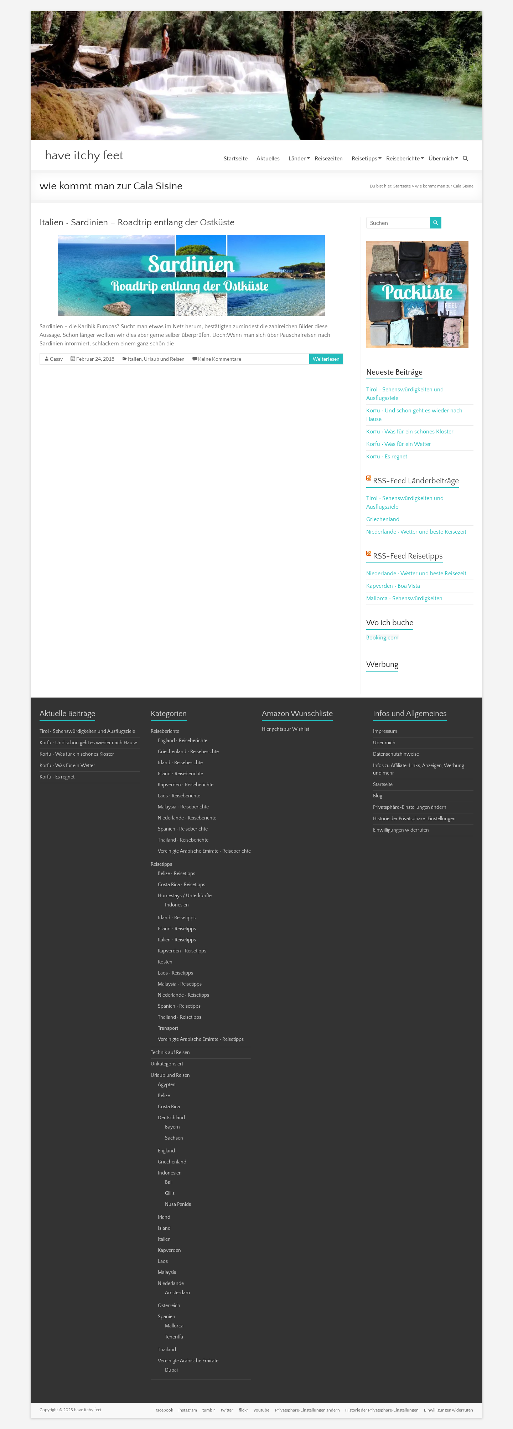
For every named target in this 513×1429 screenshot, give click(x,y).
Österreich (169, 1306)
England (166, 1151)
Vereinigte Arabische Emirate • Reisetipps (201, 1040)
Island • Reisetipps (177, 929)
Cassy (56, 359)
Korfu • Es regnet (386, 457)
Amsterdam (177, 1293)
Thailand (167, 1350)
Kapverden (169, 1251)
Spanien (166, 1317)
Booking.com (382, 638)
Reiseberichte (403, 158)
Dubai (171, 1370)
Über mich (441, 158)
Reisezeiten (329, 158)
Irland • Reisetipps (177, 918)
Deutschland (171, 1118)
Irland (164, 1217)
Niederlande (171, 1284)
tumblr (207, 1410)
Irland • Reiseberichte (180, 763)
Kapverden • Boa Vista (393, 586)
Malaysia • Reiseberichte (183, 807)
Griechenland (382, 519)
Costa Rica (169, 1107)
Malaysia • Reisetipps (180, 984)
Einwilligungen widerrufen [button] (401, 830)
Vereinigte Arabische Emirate (188, 1361)
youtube (261, 1410)
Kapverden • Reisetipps (182, 951)
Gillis (170, 1194)
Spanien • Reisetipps (179, 1006)
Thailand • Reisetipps (179, 1018)
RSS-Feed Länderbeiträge (416, 481)
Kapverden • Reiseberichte (185, 785)
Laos (163, 1262)
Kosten (165, 962)
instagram (186, 1410)
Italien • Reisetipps (177, 940)
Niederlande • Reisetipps (183, 995)
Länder (297, 158)
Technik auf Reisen (170, 1053)
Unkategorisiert (167, 1064)
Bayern (172, 1127)
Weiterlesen (326, 359)
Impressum (385, 732)
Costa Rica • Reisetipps (181, 885)
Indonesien (177, 905)
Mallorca (174, 1326)
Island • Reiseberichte (180, 774)
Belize (164, 1096)
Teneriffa (174, 1337)
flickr (243, 1410)
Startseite (236, 158)
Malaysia (167, 1273)
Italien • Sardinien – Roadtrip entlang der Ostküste (137, 223)
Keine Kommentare (219, 359)
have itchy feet (85, 156)
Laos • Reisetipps (175, 973)
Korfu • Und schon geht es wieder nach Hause (88, 743)
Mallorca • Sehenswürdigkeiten (404, 599)
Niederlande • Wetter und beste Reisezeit (416, 532)
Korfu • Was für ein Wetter (398, 444)
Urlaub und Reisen (164, 359)
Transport (168, 1029)
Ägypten (167, 1085)
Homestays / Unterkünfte (185, 896)
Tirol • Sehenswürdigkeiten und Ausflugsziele (87, 732)
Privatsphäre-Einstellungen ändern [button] (409, 808)
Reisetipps (364, 158)
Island (164, 1229)
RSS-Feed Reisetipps (408, 556)
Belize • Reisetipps (176, 874)
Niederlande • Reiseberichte (187, 818)
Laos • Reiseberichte (179, 796)
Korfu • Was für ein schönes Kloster (410, 432)
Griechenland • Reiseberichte (188, 752)
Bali (168, 1183)
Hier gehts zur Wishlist (285, 730)
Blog (377, 796)
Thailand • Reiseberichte (183, 840)
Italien (135, 359)
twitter (226, 1410)
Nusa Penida (178, 1205)
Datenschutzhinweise (396, 754)
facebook (162, 1410)
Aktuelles (268, 158)
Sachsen (174, 1138)
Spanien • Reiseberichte (183, 829)
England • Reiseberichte (182, 741)
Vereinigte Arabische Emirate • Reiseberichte (204, 851)
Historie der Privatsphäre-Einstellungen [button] (414, 819)
